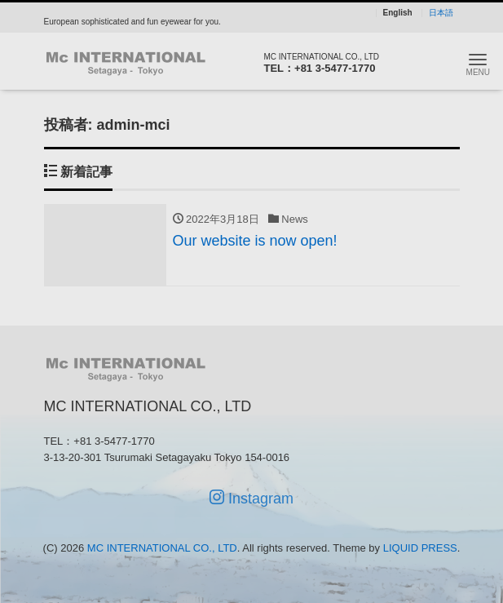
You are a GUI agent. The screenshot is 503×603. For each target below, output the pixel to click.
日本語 (441, 13)
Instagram (251, 498)
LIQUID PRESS (420, 548)
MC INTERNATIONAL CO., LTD (162, 548)
